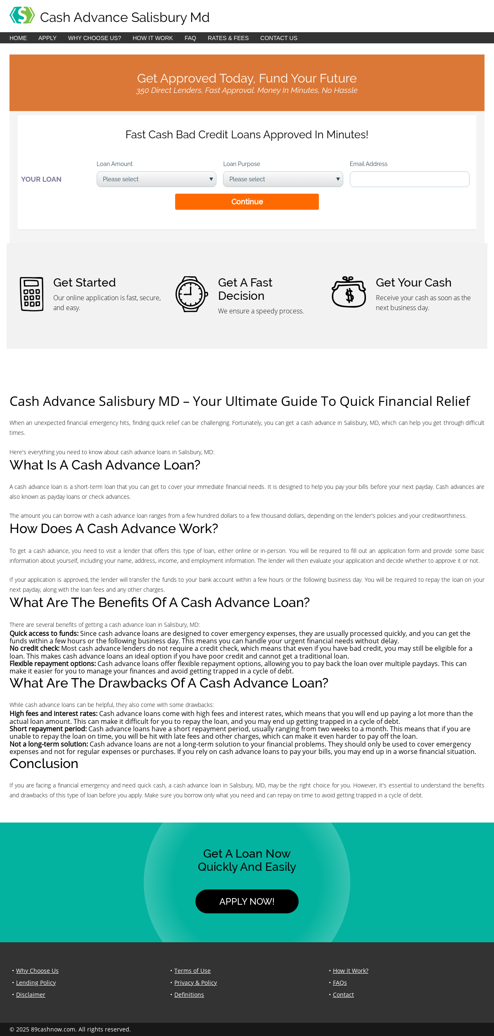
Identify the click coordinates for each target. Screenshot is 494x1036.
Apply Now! (247, 901)
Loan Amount (115, 164)
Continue (247, 201)
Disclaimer (30, 994)
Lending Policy (36, 982)
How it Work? (350, 970)
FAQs (340, 982)
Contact (343, 994)
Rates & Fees (228, 38)
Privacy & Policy (195, 982)
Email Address (369, 164)
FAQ (190, 38)
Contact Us (278, 38)
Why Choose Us (37, 970)
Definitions (189, 994)
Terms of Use (192, 970)
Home (18, 38)
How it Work (153, 38)
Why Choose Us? (94, 38)
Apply (47, 38)
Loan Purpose (241, 164)
